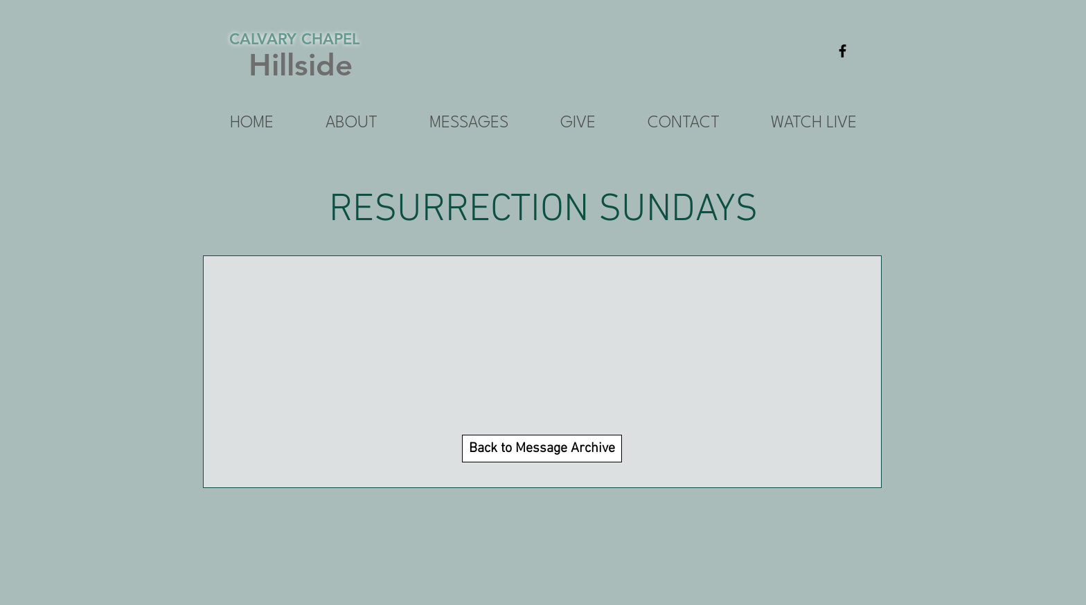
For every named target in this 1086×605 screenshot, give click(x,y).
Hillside (301, 64)
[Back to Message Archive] (542, 448)
